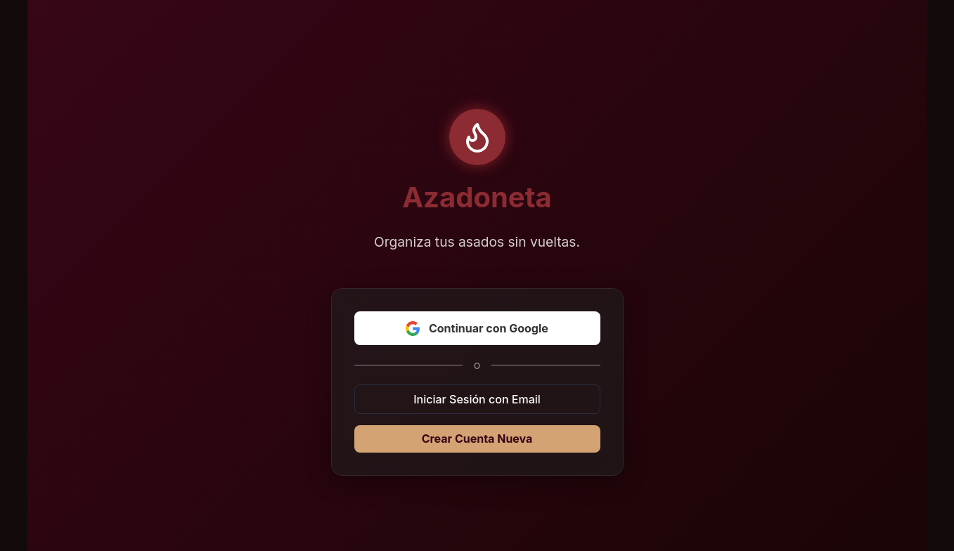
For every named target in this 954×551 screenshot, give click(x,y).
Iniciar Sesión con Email (477, 399)
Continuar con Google (477, 328)
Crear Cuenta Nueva (477, 439)
